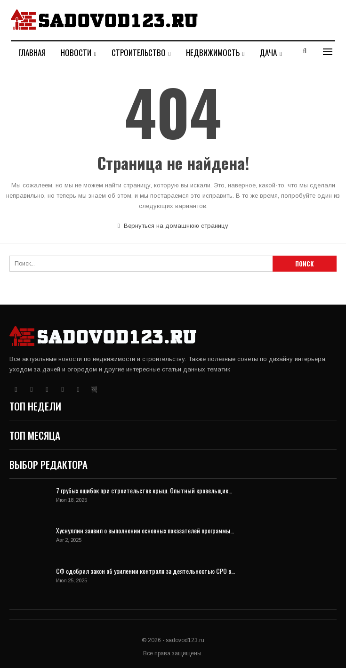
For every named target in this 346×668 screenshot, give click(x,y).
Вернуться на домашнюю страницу (173, 225)
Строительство (139, 52)
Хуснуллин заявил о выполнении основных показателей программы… (145, 530)
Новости (76, 52)
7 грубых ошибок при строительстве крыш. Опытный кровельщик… (144, 490)
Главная (32, 52)
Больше (198, 52)
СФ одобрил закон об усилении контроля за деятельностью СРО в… (145, 571)
